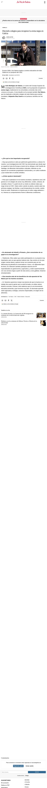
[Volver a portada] (23, 2)
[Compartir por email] (6, 78)
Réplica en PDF (5, 785)
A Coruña (27, 782)
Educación (27, 296)
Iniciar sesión (29, 766)
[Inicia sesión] (44, 2)
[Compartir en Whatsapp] (3, 78)
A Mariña (27, 784)
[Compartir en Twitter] (13, 78)
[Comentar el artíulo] (41, 78)
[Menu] (2, 2)
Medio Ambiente (20, 296)
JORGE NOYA (4, 324)
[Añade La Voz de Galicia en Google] (11, 82)
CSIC (15, 296)
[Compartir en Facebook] (9, 78)
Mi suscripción (5, 782)
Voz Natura (11, 296)
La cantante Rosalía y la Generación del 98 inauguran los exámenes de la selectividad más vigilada (17, 314)
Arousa (26, 787)
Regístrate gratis (18, 766)
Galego (27, 775)
